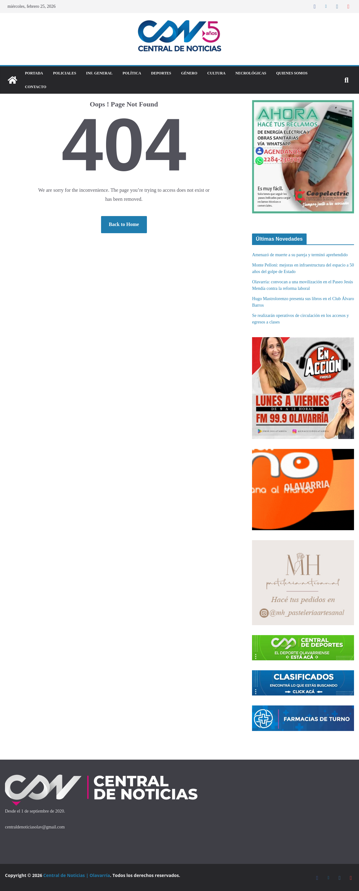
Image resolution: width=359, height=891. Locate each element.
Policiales (64, 73)
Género (189, 73)
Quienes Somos (292, 73)
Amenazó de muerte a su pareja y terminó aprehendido (299, 254)
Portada (34, 73)
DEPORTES (161, 73)
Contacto (35, 87)
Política (132, 73)
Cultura (216, 73)
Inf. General (99, 73)
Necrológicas (250, 73)
